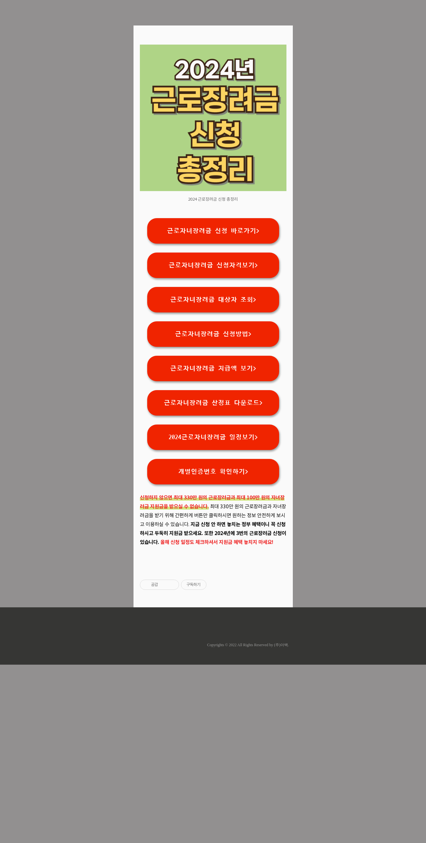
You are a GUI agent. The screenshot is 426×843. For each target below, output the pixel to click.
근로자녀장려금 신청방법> (213, 423)
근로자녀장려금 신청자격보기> (213, 354)
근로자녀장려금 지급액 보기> (213, 457)
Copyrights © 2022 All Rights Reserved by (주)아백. (248, 823)
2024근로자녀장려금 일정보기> (213, 526)
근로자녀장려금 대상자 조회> (213, 388)
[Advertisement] (213, 82)
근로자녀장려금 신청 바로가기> (213, 320)
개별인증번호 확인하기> (213, 560)
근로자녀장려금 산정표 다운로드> (213, 492)
